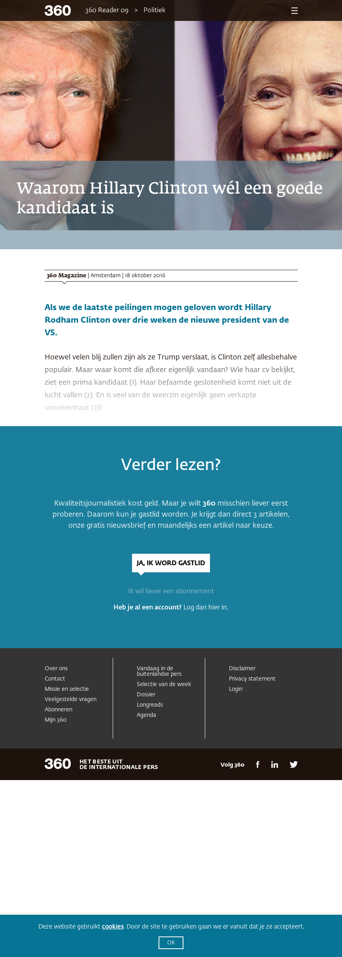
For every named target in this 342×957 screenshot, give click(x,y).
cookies (113, 927)
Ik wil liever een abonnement (171, 591)
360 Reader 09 (106, 11)
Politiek (155, 11)
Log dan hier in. (206, 608)
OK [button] (171, 943)
